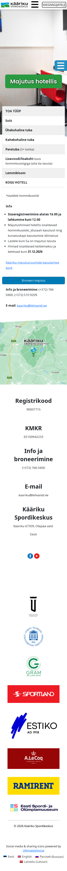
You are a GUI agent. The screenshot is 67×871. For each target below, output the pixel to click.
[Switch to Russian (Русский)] (49, 856)
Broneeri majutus (33, 280)
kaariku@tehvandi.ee (32, 305)
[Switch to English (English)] (25, 856)
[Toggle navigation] (35, 5)
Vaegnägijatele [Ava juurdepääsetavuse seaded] (54, 5)
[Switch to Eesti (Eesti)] (9, 856)
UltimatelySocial (33, 851)
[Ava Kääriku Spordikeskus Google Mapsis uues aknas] (33, 351)
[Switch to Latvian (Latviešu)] (33, 861)
